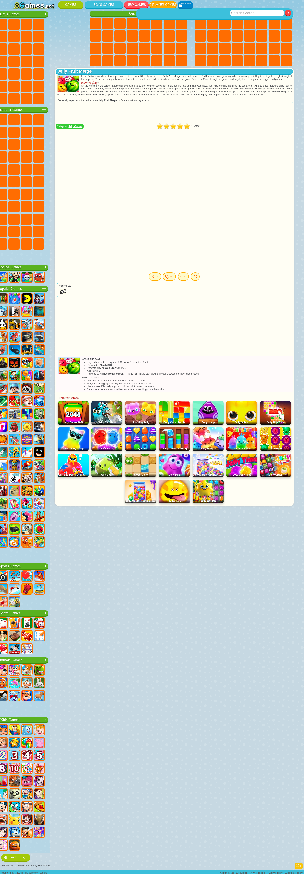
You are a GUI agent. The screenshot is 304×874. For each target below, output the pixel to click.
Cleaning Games (95, 60)
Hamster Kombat (28, 230)
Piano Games (107, 60)
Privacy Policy (274, 871)
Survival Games (16, 60)
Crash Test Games (41, 98)
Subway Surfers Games (16, 143)
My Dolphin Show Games (53, 143)
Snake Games (274, 48)
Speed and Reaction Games (249, 48)
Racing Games (28, 48)
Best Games (243, 13)
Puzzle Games (286, 48)
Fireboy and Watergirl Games (120, 23)
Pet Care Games (181, 60)
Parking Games (16, 23)
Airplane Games (28, 85)
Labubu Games (16, 255)
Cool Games (212, 60)
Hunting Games (65, 73)
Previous (162, 282)
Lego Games (77, 131)
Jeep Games (77, 73)
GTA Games (53, 60)
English (15, 856)
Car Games (28, 36)
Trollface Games (41, 131)
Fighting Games (16, 48)
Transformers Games (53, 230)
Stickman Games (65, 36)
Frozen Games (107, 36)
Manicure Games (107, 48)
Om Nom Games (41, 143)
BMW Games (28, 98)
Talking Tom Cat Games (53, 119)
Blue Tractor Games (41, 181)
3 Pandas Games (65, 143)
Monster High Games (156, 23)
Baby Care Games (169, 48)
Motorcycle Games (53, 36)
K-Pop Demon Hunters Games (28, 255)
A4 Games (41, 193)
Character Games (47, 108)
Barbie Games (132, 23)
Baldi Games (53, 193)
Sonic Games (28, 156)
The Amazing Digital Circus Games (41, 230)
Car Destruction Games (65, 98)
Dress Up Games (120, 36)
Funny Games (212, 36)
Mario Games (65, 156)
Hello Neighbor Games (28, 206)
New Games (136, 4)
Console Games (286, 60)
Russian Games (286, 36)
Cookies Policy (294, 871)
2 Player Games (163, 4)
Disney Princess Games (144, 48)
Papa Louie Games (156, 36)
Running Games (41, 73)
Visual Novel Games (181, 36)
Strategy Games (41, 23)
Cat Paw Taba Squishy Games (132, 60)
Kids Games (237, 23)
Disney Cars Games (77, 143)
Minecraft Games (16, 36)
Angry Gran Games (65, 131)
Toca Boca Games (65, 206)
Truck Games (77, 36)
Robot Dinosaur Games (77, 48)
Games (70, 4)
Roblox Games (47, 266)
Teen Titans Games (28, 181)
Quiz (144, 23)
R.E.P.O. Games (65, 243)
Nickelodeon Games (249, 60)
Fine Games (225, 48)
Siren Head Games (65, 181)
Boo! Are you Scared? (53, 243)
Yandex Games (274, 23)
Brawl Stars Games (16, 193)
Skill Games (261, 23)
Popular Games (48, 287)
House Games (156, 60)
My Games (186, 282)
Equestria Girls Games (107, 23)
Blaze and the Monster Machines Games (16, 156)
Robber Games (28, 60)
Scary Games (237, 36)
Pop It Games (212, 48)
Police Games (65, 48)
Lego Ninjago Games (65, 119)
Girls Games (212, 23)
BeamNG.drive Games (53, 98)
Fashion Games (156, 48)
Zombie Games (65, 23)
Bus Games (16, 73)
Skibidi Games (77, 218)
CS (16, 98)
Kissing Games (144, 36)
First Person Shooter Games (28, 73)
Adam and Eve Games (41, 168)
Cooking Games (144, 60)
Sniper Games (41, 48)
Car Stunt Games (261, 48)
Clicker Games (261, 36)
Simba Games (16, 218)
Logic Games (249, 36)
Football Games (28, 23)
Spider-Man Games (77, 156)
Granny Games (65, 193)
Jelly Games (107, 132)
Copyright (242, 871)
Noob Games (16, 206)
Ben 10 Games (28, 168)
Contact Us (227, 871)
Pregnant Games (169, 36)
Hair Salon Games (132, 36)
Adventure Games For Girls (169, 23)
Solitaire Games (274, 36)
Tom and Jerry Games (16, 181)
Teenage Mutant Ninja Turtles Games (53, 168)
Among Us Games (77, 181)
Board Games (47, 612)
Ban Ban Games (53, 218)
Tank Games (53, 23)
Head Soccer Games (41, 85)
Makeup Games (132, 48)
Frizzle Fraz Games (16, 168)
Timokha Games (16, 243)
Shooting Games (53, 73)
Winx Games (120, 60)
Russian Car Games (65, 60)
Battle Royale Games (77, 23)
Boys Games (103, 4)
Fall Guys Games (53, 181)
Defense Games (237, 60)
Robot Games (53, 48)
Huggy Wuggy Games (77, 193)
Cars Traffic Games (77, 98)
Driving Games (53, 85)
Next (208, 282)
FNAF (77, 119)
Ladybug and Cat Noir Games (53, 131)
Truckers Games (77, 85)
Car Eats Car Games (41, 60)
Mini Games (237, 48)
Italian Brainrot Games (77, 243)
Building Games (274, 60)
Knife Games (200, 48)
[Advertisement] (190, 119)
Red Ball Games (28, 131)
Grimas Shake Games (16, 230)
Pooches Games (41, 156)
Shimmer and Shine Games (65, 168)
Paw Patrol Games (41, 119)
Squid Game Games (28, 193)
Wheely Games (16, 119)
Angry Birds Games (28, 143)
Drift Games (77, 60)
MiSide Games (41, 243)
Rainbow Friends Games (53, 206)
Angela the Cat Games (95, 36)
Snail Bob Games (16, 131)
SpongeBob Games (28, 119)
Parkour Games (16, 85)
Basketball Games (225, 60)
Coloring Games (181, 23)
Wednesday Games (41, 218)
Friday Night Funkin (65, 218)
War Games (65, 85)
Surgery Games (120, 48)
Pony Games (95, 23)
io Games (225, 36)
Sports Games (200, 36)
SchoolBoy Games (41, 206)
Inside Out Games (28, 218)
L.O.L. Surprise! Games (169, 60)
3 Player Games (200, 60)
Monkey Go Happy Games (77, 168)
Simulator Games (225, 23)
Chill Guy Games (28, 243)
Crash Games (41, 36)
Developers (256, 871)
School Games (261, 60)
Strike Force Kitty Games (53, 156)
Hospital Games (95, 48)
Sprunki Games (65, 230)
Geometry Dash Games (286, 23)
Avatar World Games (77, 206)
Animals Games (47, 659)
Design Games (181, 48)
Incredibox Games (77, 230)
